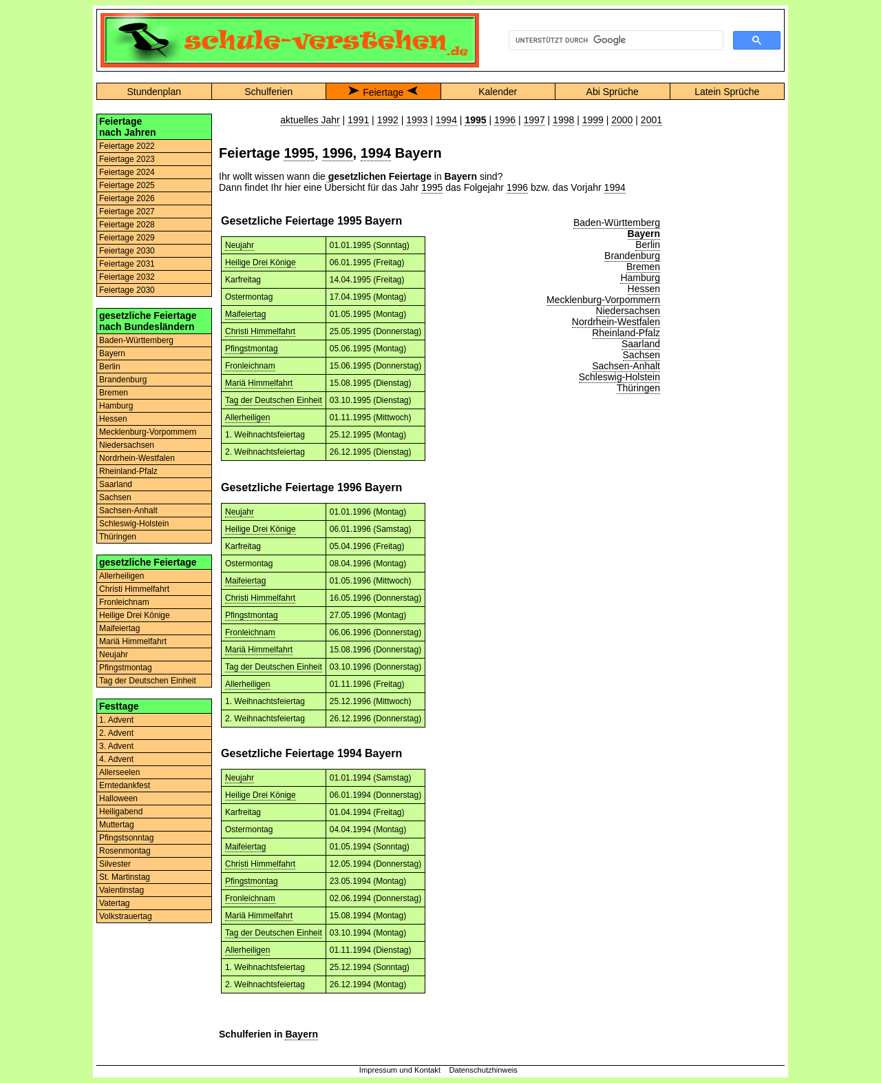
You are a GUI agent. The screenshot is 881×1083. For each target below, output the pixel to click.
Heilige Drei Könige (134, 615)
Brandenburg (123, 379)
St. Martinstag (124, 877)
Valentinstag (121, 890)
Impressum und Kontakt (399, 1070)
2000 (622, 119)
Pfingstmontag (125, 667)
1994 (446, 119)
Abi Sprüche (612, 91)
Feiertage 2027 (127, 211)
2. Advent (116, 733)
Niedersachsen (126, 445)
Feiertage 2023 (127, 159)
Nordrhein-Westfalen (137, 458)
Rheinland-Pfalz (128, 471)
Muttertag (116, 824)
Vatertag (114, 903)
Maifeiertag (119, 628)
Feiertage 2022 (127, 146)
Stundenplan (154, 91)
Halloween (118, 798)
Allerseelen (119, 772)
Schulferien (268, 91)
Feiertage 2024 (127, 172)
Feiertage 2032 (127, 277)
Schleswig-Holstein (134, 523)
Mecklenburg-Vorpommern (147, 432)
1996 (505, 119)
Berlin (109, 366)
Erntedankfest (124, 785)
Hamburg (116, 406)
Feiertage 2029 (127, 238)
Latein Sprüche (726, 91)
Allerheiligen (121, 576)
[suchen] (615, 40)
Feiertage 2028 (127, 224)
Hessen (113, 419)
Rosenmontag (125, 851)
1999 (593, 119)
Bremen (113, 393)
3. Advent (116, 746)
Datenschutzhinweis (483, 1070)
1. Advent (116, 720)
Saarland (115, 484)
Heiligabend (120, 811)
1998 (563, 119)
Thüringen (117, 537)
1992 (388, 119)
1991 (358, 119)
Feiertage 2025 (127, 185)
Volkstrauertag (125, 916)
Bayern (112, 353)
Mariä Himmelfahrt (133, 641)
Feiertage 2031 (127, 264)
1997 (534, 119)
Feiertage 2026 (127, 198)
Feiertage (383, 92)
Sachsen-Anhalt (128, 510)
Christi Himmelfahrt (134, 589)
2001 (651, 119)
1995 (299, 153)
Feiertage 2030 (127, 251)
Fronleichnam (124, 602)
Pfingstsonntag (126, 838)
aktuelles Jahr (309, 119)
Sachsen (115, 497)
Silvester (115, 864)
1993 (416, 119)
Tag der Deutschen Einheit (147, 680)
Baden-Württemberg (136, 340)
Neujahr (113, 654)
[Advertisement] (727, 320)
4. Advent (116, 759)
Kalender (497, 91)
